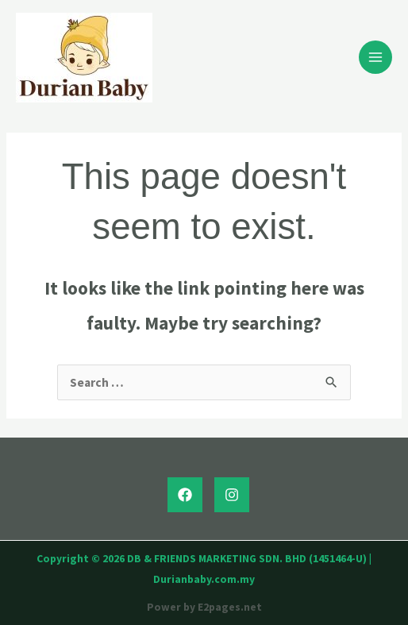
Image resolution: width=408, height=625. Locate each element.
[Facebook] (184, 494)
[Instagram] (231, 494)
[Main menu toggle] (375, 57)
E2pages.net (230, 607)
